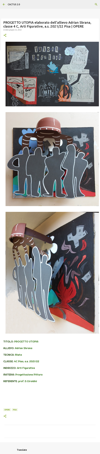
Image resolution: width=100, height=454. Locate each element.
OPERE (7, 410)
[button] (5, 35)
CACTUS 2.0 (14, 4)
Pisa (15, 410)
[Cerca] (96, 4)
